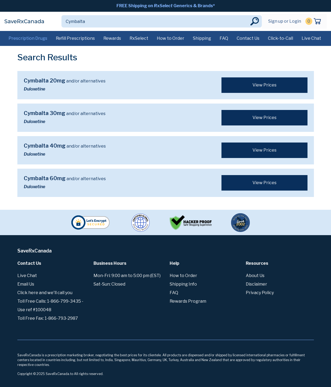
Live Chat (311, 38)
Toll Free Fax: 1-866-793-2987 (47, 318)
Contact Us (248, 38)
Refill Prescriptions (75, 38)
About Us (255, 275)
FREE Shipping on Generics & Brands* (165, 5)
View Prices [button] (264, 85)
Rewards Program (188, 301)
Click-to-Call (280, 38)
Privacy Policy (260, 292)
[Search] (155, 21)
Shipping (202, 38)
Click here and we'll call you (44, 292)
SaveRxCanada (24, 21)
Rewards (112, 38)
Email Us (25, 284)
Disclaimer (256, 284)
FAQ (224, 38)
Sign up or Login (284, 21)
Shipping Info (183, 284)
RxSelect (139, 38)
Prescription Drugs (28, 38)
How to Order (170, 38)
